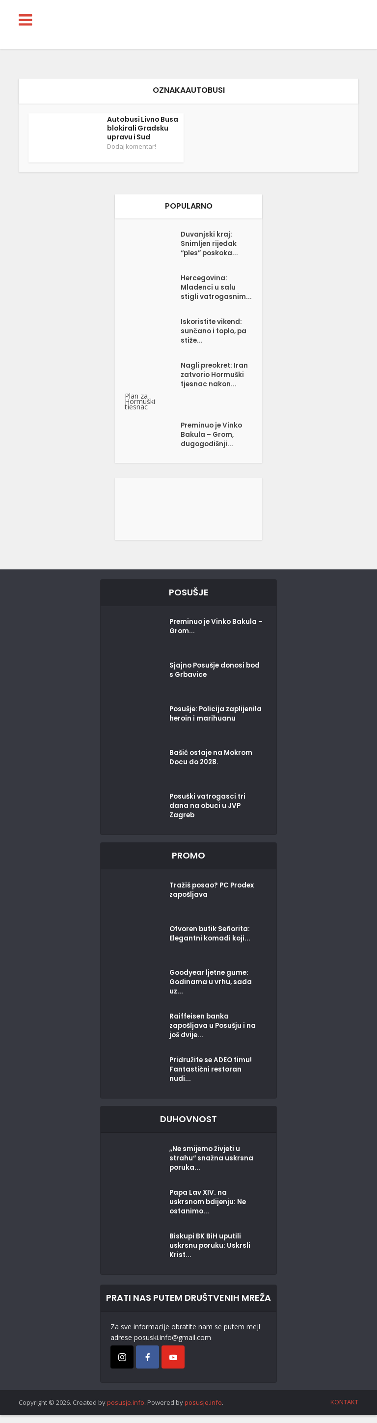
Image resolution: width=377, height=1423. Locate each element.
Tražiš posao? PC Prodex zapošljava (213, 899)
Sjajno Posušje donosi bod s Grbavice (208, 680)
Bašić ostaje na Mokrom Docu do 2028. (212, 767)
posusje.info (125, 1410)
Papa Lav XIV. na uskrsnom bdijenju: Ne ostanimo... (208, 1211)
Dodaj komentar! (131, 146)
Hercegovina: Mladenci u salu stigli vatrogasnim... (209, 294)
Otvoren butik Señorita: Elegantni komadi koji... (211, 943)
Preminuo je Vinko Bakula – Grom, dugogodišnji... (212, 444)
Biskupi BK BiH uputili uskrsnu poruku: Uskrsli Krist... (210, 1255)
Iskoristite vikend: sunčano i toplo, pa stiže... (215, 340)
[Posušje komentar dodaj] (188, 515)
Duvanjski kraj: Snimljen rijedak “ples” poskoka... (211, 245)
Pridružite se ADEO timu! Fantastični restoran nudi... (212, 1079)
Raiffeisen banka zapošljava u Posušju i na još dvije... (214, 1035)
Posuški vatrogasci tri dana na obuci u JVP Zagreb (208, 815)
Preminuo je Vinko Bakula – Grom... (214, 636)
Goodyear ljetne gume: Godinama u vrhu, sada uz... (211, 991)
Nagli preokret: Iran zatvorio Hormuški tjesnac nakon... (215, 384)
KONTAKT (344, 1409)
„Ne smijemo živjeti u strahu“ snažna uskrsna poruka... (211, 1167)
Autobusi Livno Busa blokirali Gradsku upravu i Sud (142, 128)
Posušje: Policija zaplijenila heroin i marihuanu (202, 728)
